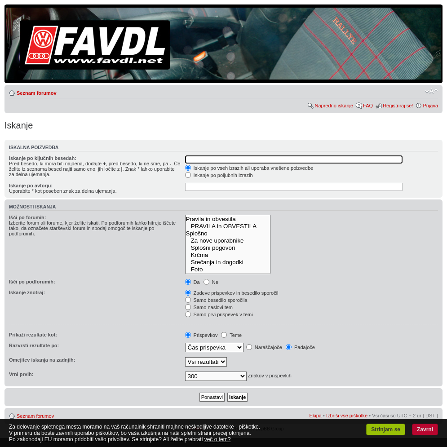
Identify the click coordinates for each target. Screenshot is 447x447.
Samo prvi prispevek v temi (219, 314)
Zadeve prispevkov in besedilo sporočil (232, 293)
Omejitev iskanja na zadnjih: (42, 360)
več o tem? (217, 439)
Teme (231, 335)
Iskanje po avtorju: (31, 185)
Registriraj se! (398, 105)
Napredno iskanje (333, 105)
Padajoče (300, 347)
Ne (211, 282)
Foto (228, 269)
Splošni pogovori (228, 248)
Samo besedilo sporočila (216, 300)
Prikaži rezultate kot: (33, 334)
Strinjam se (385, 429)
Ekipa (315, 415)
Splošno (228, 233)
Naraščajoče (264, 347)
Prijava (430, 105)
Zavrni (425, 429)
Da (192, 282)
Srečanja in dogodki (228, 262)
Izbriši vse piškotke (347, 415)
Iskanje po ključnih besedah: (42, 158)
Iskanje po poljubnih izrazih (219, 175)
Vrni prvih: (21, 374)
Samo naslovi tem (209, 307)
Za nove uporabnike (228, 240)
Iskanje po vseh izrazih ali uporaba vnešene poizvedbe (249, 168)
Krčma (228, 255)
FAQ (368, 105)
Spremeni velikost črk (431, 91)
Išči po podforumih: (32, 281)
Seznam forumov (37, 93)
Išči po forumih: (27, 217)
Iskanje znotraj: (27, 292)
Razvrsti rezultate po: (34, 345)
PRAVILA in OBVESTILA (228, 226)
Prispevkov (201, 335)
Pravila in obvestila (228, 219)
